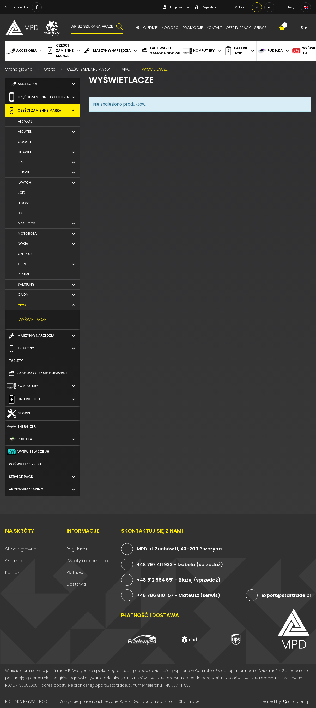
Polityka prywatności (27, 701)
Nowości (170, 27)
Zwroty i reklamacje (87, 561)
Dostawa (76, 584)
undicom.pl (297, 701)
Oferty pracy (238, 27)
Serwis (260, 27)
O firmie (150, 27)
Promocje (193, 27)
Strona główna (21, 549)
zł (257, 7)
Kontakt (214, 27)
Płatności (76, 572)
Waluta (239, 7)
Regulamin (77, 549)
